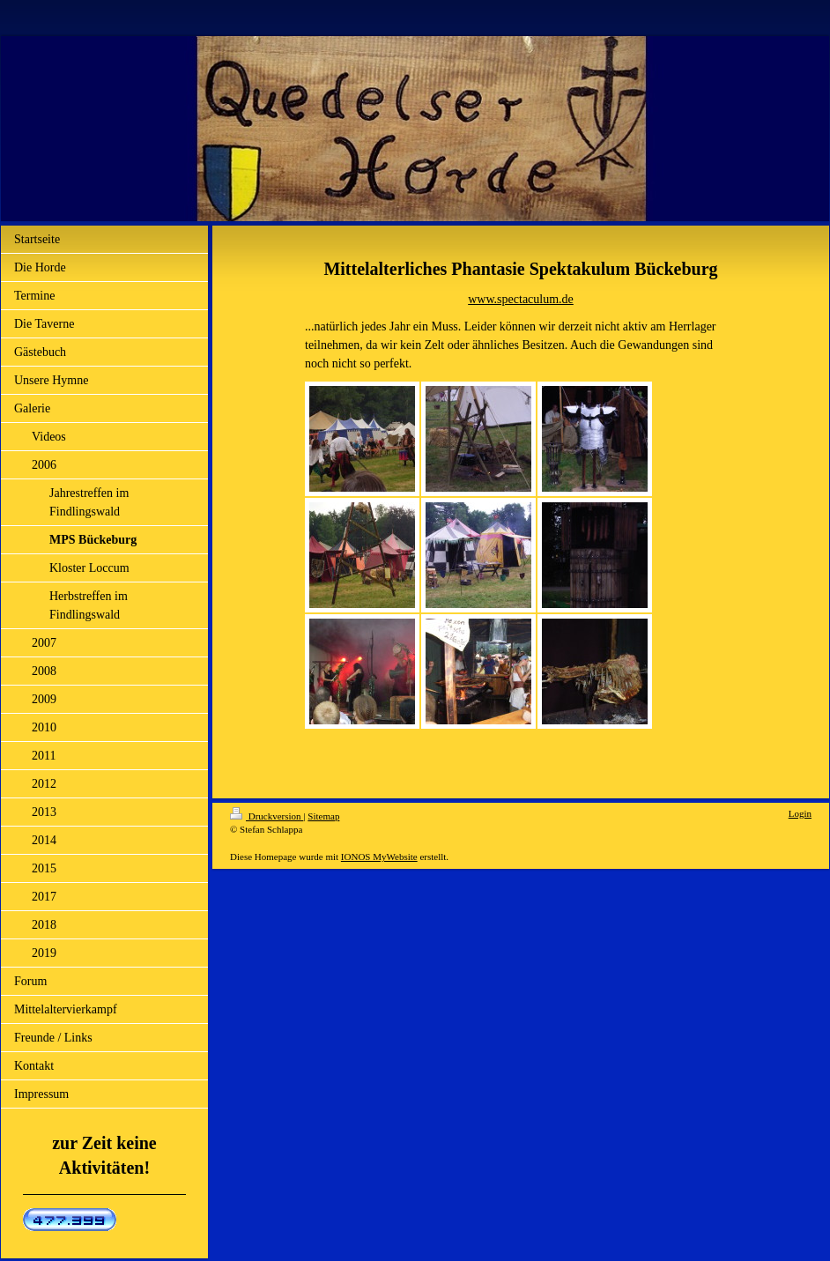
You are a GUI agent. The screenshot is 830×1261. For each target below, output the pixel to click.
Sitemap (323, 816)
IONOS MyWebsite (379, 856)
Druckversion (266, 816)
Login (800, 813)
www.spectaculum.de (521, 299)
